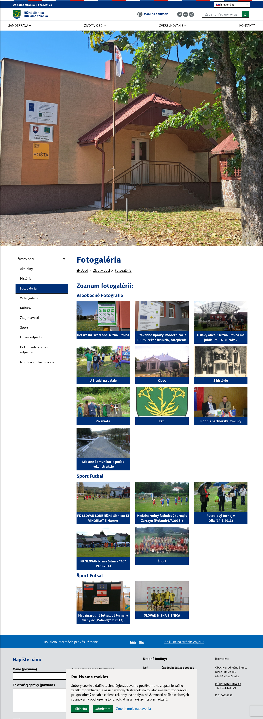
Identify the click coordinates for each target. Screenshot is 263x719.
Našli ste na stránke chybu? (184, 642)
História (26, 278)
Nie (142, 642)
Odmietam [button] (102, 709)
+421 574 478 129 (225, 688)
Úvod (82, 270)
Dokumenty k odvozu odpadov (35, 349)
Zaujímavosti (29, 317)
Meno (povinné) (25, 669)
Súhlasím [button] (80, 709)
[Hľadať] (245, 14)
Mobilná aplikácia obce (37, 362)
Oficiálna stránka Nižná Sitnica (34, 5)
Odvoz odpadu (31, 337)
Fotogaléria (28, 288)
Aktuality (26, 268)
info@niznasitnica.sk (228, 683)
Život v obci (25, 259)
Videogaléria (29, 298)
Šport (24, 327)
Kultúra (25, 308)
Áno (133, 642)
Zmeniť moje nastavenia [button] (133, 708)
